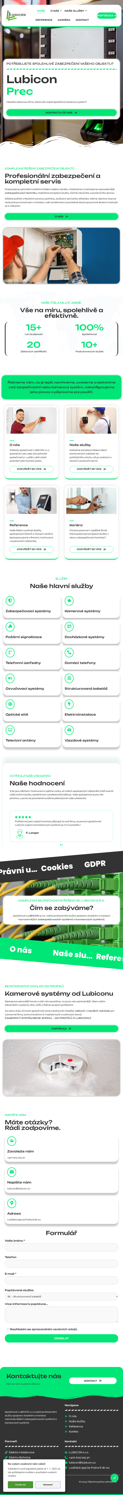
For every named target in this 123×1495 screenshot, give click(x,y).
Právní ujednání (73, 866)
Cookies (100, 863)
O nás (55, 10)
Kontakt (82, 20)
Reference (44, 20)
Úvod (41, 10)
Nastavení (48, 1484)
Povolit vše (20, 1484)
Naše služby (75, 10)
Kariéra (64, 20)
